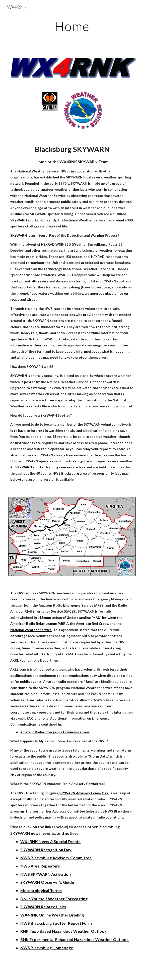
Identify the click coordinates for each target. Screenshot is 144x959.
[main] (71, 26)
